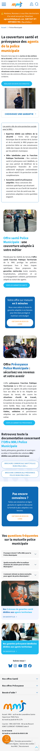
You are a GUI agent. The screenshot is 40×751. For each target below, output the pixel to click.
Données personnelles (23, 741)
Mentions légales (12, 744)
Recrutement (24, 746)
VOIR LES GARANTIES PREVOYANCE (19, 423)
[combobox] (20, 114)
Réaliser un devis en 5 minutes (16, 84)
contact (6, 739)
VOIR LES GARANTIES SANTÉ (16, 285)
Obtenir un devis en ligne (20, 517)
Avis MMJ (14, 746)
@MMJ (11, 741)
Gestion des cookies (27, 744)
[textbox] (18, 114)
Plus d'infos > (26, 22)
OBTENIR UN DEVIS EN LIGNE (20, 322)
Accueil (3, 27)
